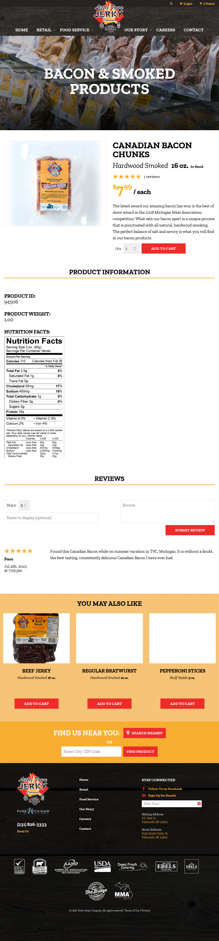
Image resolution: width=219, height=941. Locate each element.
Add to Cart (36, 703)
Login (188, 3)
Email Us (23, 831)
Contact (194, 29)
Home (21, 29)
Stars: (11, 505)
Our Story (136, 29)
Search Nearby (147, 733)
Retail (44, 29)
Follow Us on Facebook (165, 789)
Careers (165, 29)
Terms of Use (132, 910)
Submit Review (190, 530)
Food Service (74, 29)
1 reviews (152, 176)
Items (209, 3)
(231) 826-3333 (32, 824)
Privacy (146, 910)
